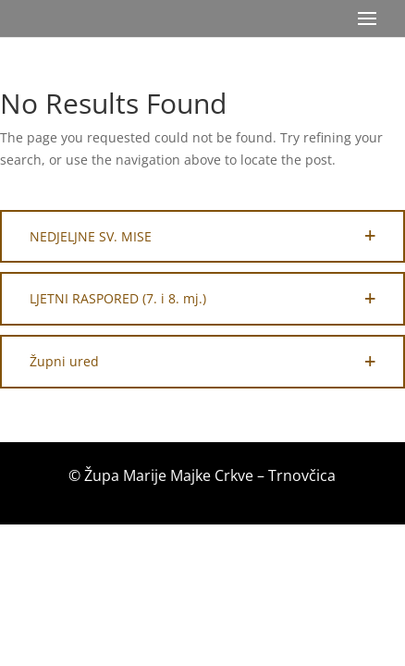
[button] (202, 237)
